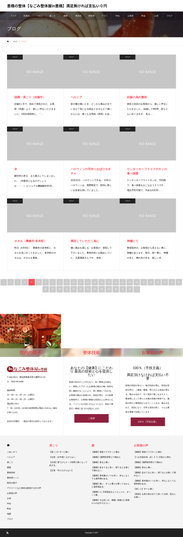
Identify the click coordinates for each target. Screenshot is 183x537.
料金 (143, 16)
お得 (156, 16)
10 (74, 282)
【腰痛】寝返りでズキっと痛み (106, 452)
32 (88, 289)
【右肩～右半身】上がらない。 (63, 457)
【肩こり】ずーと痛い (59, 452)
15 (109, 282)
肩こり (52, 16)
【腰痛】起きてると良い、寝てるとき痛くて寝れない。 (111, 469)
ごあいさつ (12, 452)
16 (116, 282)
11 (81, 282)
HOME (8, 445)
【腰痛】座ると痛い (101, 462)
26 (46, 289)
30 (74, 289)
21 (151, 282)
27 (53, 289)
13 (95, 282)
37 (123, 289)
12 (88, 282)
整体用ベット (91, 17)
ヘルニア (40, 17)
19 (137, 282)
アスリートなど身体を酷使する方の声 (24, 488)
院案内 (27, 16)
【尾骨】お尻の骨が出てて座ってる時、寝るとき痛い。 (155, 495)
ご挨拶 (91, 418)
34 (102, 289)
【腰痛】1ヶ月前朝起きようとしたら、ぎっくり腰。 (111, 493)
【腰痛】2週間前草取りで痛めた (106, 457)
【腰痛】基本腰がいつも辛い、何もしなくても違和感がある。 (111, 477)
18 (130, 282)
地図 (9, 514)
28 (60, 289)
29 (67, 289)
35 (109, 289)
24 (172, 282)
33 (95, 289)
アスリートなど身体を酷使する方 (105, 17)
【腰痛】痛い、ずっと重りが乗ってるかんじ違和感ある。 (111, 485)
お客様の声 (131, 17)
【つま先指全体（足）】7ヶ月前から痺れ (152, 457)
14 (102, 282)
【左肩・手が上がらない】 (61, 470)
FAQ (118, 16)
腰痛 (65, 16)
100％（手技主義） (148, 422)
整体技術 (78, 17)
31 (81, 289)
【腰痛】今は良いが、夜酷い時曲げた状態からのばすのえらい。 (111, 501)
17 (123, 282)
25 (179, 282)
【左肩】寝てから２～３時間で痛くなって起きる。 (68, 463)
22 (158, 282)
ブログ (169, 16)
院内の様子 (12, 483)
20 (144, 282)
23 (165, 282)
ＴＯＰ (14, 16)
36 (116, 289)
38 (130, 289)
